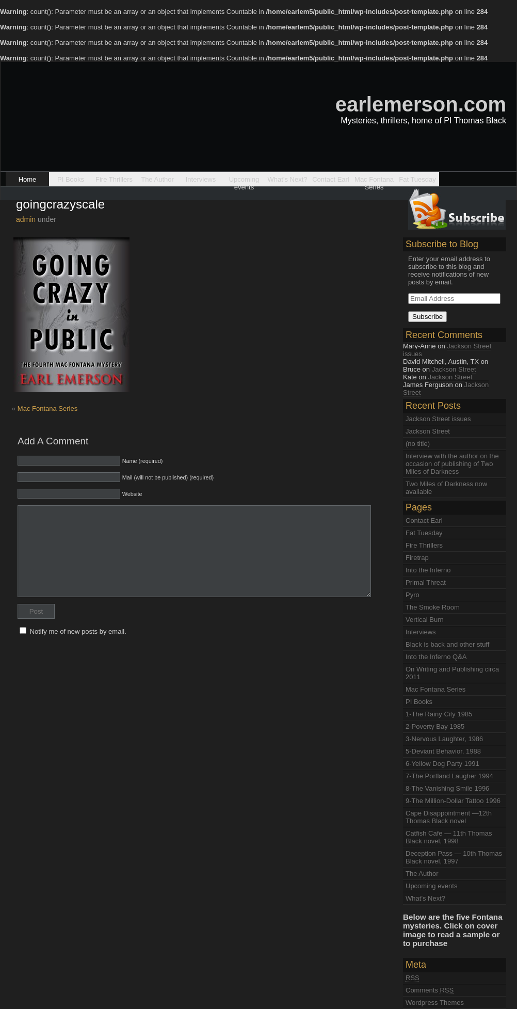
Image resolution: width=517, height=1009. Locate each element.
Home (28, 179)
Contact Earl (330, 179)
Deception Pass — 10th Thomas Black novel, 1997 (454, 857)
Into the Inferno (428, 570)
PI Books (70, 179)
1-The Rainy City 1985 (439, 714)
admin (26, 219)
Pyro (412, 595)
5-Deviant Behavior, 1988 (443, 751)
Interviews (201, 179)
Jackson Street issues (447, 350)
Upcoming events (244, 180)
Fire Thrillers (114, 179)
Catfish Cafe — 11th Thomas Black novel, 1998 (449, 837)
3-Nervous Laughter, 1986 (444, 739)
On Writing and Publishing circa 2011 (452, 673)
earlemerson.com (420, 104)
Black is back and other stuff (447, 644)
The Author (157, 179)
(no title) (418, 443)
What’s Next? (287, 179)
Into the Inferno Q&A (436, 657)
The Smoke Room (433, 607)
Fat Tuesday (417, 179)
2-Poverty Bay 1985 (435, 726)
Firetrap (417, 558)
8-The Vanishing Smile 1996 (447, 788)
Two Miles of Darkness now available (446, 487)
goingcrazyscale (60, 204)
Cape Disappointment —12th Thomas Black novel (449, 817)
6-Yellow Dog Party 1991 (442, 763)
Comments (430, 990)
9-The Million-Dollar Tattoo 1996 (453, 801)
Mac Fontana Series (374, 180)
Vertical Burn (425, 619)
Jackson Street (454, 369)
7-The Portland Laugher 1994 (449, 776)
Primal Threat (426, 582)
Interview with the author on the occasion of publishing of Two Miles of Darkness (452, 463)
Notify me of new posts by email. (78, 631)
